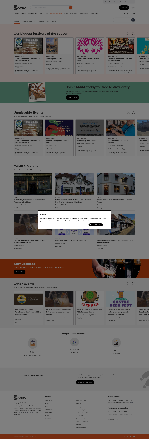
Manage (107, 224)
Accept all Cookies (95, 224)
